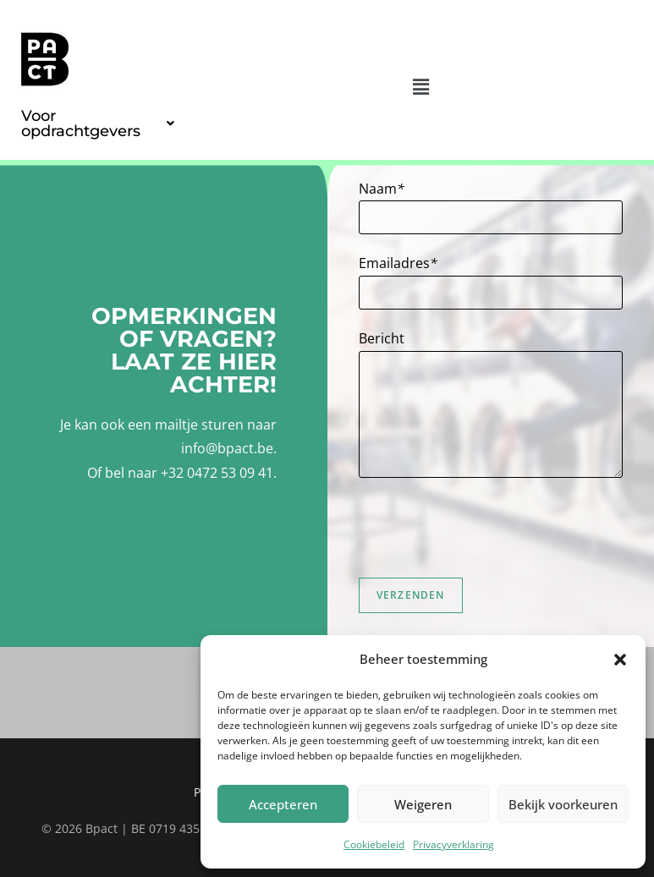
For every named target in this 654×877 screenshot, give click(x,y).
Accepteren (283, 804)
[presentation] (487, 528)
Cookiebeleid (373, 844)
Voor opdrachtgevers (97, 123)
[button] (620, 659)
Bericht (381, 338)
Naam (381, 188)
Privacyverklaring (453, 844)
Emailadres (398, 263)
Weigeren (423, 804)
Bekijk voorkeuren (563, 804)
